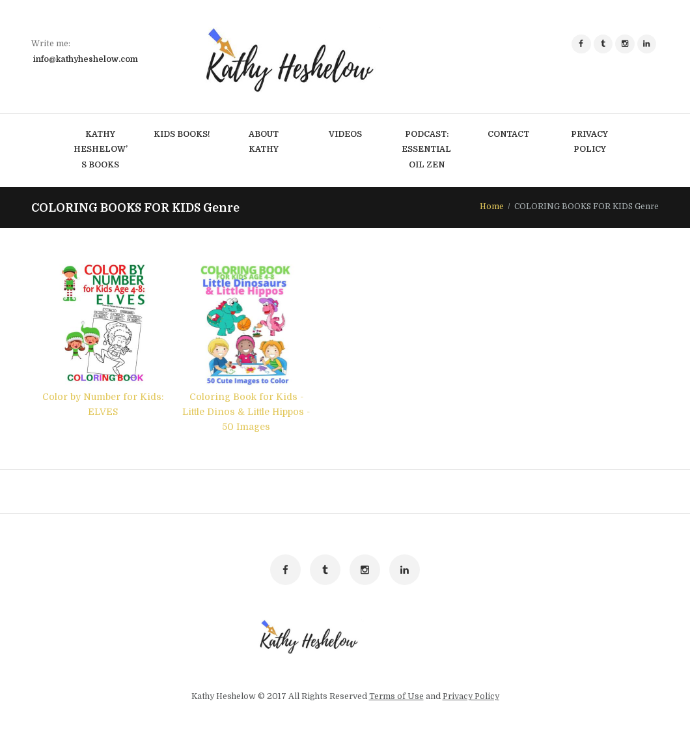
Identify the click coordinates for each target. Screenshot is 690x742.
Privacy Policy (471, 697)
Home (492, 207)
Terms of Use (396, 697)
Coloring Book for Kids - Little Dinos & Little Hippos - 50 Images (246, 412)
